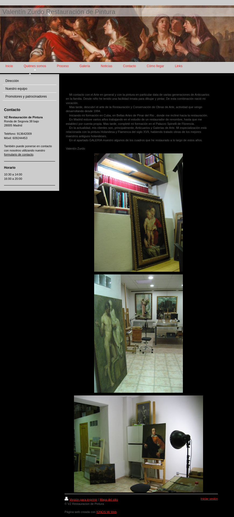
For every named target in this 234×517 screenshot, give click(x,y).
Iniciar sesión (209, 498)
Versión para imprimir (81, 499)
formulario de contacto (18, 154)
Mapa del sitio (109, 499)
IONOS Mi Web (106, 511)
